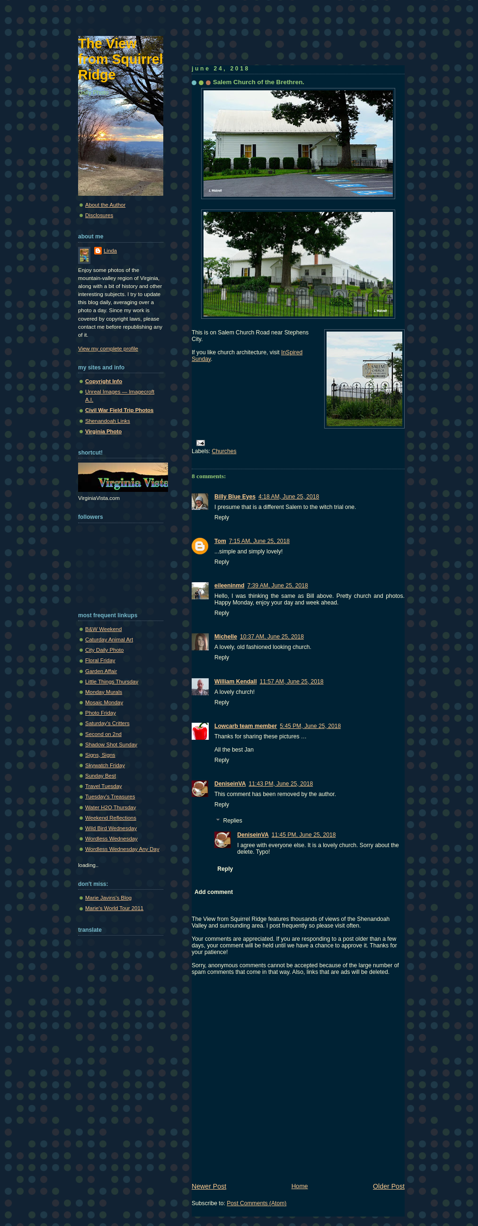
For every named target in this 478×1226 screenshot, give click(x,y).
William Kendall (235, 681)
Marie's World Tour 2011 (114, 908)
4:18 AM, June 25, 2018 (288, 496)
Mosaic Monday (104, 702)
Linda (110, 251)
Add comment (214, 892)
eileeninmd (229, 585)
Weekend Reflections (110, 818)
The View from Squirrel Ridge (120, 59)
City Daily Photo (104, 650)
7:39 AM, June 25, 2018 (277, 585)
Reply (221, 517)
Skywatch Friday (105, 765)
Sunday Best (100, 776)
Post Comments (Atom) (256, 1203)
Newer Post (209, 1186)
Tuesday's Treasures (110, 796)
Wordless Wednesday (111, 838)
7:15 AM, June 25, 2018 (259, 541)
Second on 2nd (103, 734)
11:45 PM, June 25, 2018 (304, 835)
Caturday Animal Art (109, 639)
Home (300, 1186)
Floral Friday (100, 660)
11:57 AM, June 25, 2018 (292, 681)
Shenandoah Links (107, 421)
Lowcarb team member (245, 726)
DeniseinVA (230, 783)
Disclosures (99, 215)
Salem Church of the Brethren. (258, 82)
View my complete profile (108, 348)
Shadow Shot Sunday (111, 744)
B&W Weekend (103, 629)
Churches (224, 451)
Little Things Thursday (111, 681)
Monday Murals (103, 692)
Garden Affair (101, 671)
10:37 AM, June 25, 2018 (272, 636)
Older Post (389, 1186)
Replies (232, 820)
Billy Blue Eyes (235, 496)
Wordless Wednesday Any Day (122, 849)
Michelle (225, 636)
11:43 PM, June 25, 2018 (281, 783)
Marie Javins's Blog (108, 898)
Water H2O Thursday (110, 807)
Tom (220, 541)
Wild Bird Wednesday (111, 828)
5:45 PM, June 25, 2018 (310, 726)
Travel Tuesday (103, 786)
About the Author (105, 205)
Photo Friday (100, 713)
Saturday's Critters (107, 723)
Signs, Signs (100, 755)
